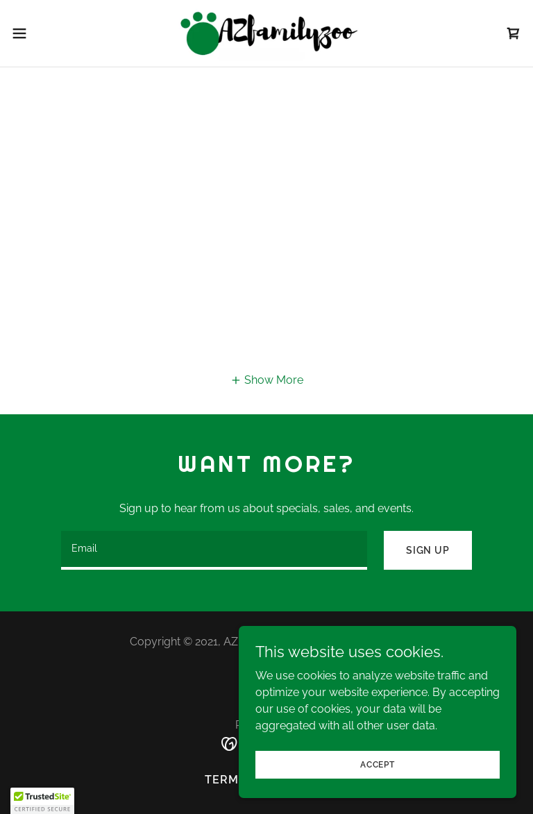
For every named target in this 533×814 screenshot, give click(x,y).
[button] (45, 33)
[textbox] (214, 550)
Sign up (428, 550)
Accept (377, 764)
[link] (266, 33)
